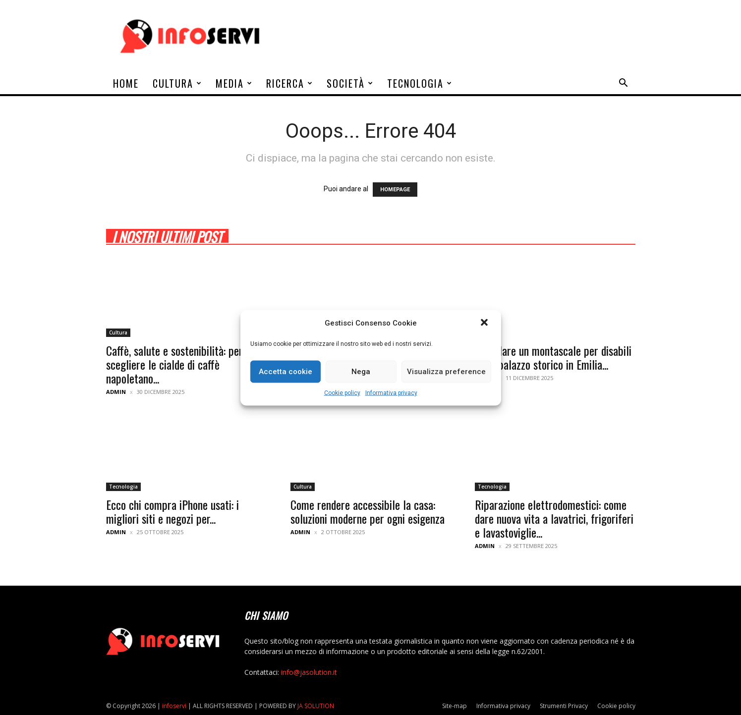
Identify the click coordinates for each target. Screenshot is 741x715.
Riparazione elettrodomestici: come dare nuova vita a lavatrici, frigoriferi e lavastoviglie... (554, 518)
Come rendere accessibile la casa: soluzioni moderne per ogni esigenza (367, 511)
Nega (360, 371)
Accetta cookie (285, 371)
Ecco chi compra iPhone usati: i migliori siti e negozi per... (172, 511)
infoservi (174, 706)
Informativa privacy (391, 392)
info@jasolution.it (309, 672)
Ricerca (289, 83)
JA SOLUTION (315, 706)
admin (116, 391)
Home (126, 83)
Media (234, 83)
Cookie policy (342, 392)
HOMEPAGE (395, 189)
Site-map (454, 706)
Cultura (177, 83)
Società (350, 83)
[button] (485, 323)
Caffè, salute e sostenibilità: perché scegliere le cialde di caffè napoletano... (182, 364)
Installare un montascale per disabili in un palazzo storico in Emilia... (553, 357)
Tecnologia (420, 83)
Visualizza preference (446, 371)
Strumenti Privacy (564, 706)
